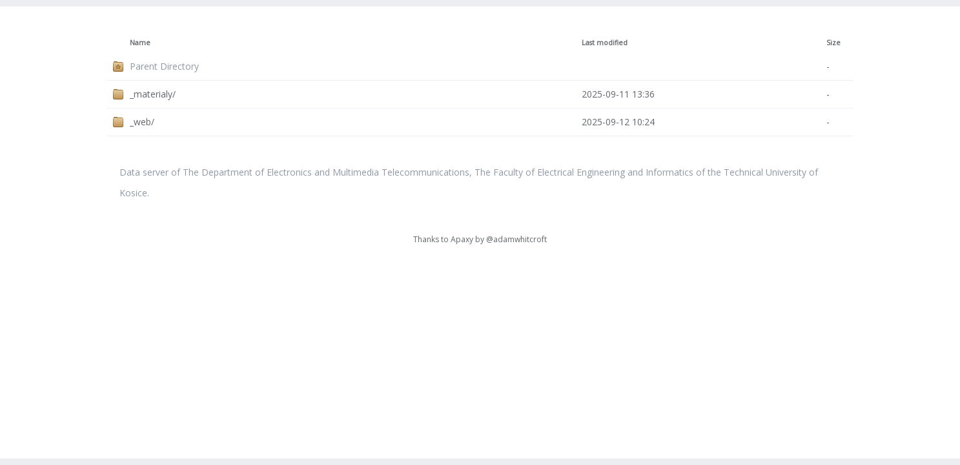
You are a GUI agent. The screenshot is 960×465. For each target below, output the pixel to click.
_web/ (142, 122)
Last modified (605, 42)
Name (140, 42)
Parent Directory (164, 66)
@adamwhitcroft (516, 239)
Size (833, 42)
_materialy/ (153, 94)
